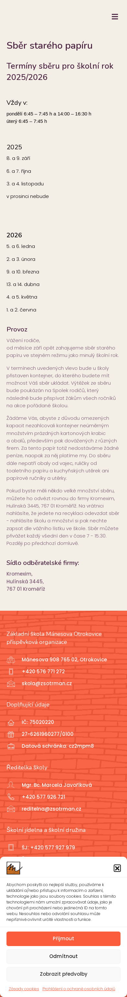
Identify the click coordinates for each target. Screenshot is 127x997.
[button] (117, 868)
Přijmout (63, 938)
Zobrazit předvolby (63, 974)
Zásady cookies (24, 989)
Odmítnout (63, 956)
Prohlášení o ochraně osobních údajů (78, 989)
